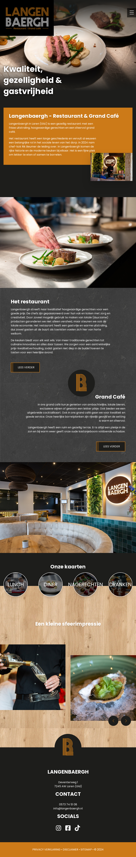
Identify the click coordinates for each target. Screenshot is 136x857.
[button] (126, 721)
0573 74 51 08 (68, 804)
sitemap (86, 849)
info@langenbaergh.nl (68, 808)
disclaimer (70, 849)
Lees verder (26, 367)
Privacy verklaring (46, 849)
